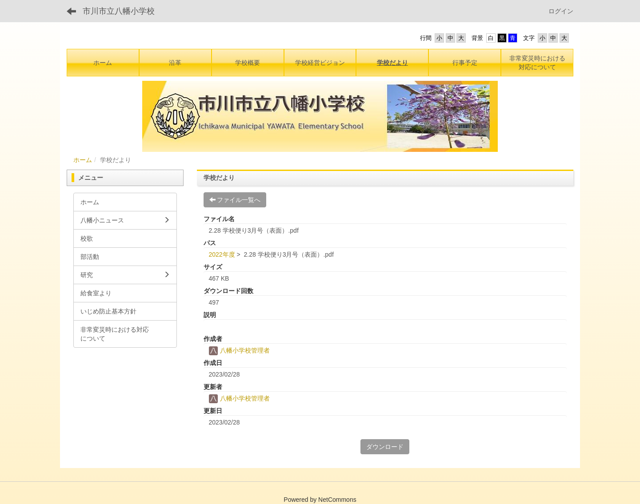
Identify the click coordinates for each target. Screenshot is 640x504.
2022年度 (222, 254)
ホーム (82, 159)
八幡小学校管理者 (239, 350)
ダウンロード (385, 446)
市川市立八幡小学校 (119, 11)
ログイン (560, 11)
